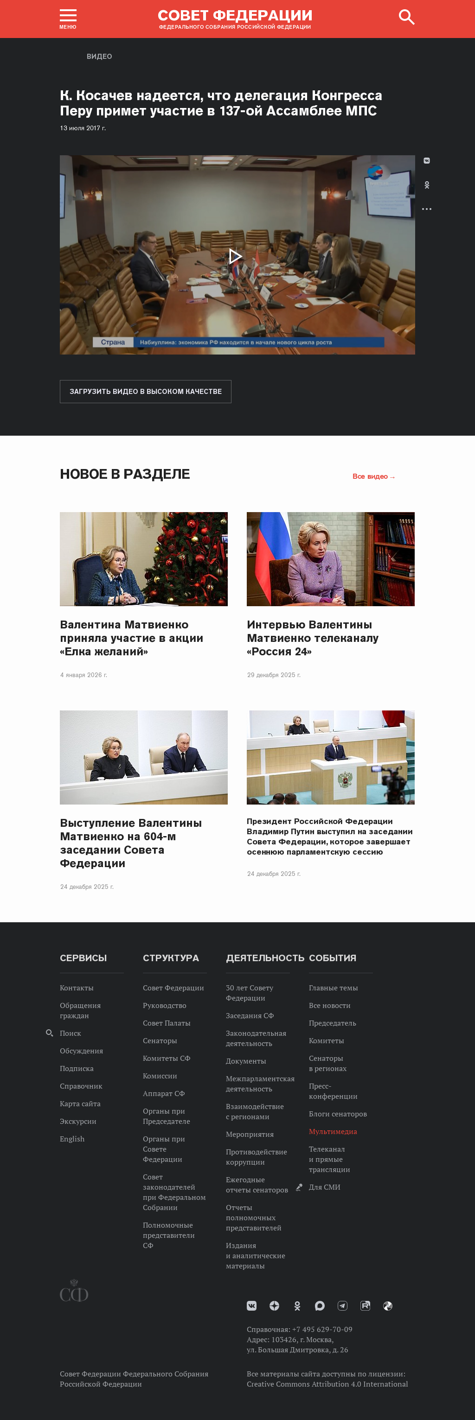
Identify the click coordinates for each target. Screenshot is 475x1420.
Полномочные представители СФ (169, 1235)
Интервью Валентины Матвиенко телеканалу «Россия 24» (313, 638)
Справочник (81, 1085)
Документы (246, 1060)
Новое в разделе (125, 473)
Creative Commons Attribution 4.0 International (327, 1383)
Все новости (330, 1005)
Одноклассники (427, 185)
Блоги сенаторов (338, 1113)
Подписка (77, 1068)
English (72, 1138)
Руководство (164, 1005)
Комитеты (326, 1040)
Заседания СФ (250, 1015)
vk (252, 1306)
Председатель (332, 1022)
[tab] (426, 192)
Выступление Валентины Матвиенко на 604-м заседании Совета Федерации (131, 843)
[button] (68, 19)
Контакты (77, 987)
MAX (320, 1306)
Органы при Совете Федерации (164, 1149)
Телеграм (342, 1306)
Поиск (70, 1033)
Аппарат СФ (164, 1093)
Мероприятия (250, 1134)
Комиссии (160, 1075)
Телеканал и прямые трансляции (329, 1159)
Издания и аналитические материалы (255, 1255)
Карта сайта (80, 1103)
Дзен (274, 1306)
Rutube (365, 1306)
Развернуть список (426, 208)
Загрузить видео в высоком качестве (146, 391)
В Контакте (427, 161)
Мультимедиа (333, 1131)
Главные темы (333, 987)
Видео (99, 56)
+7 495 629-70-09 (322, 1329)
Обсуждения (81, 1050)
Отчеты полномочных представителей (254, 1217)
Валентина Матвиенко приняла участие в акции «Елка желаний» (131, 638)
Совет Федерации (173, 987)
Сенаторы (160, 1040)
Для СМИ (324, 1187)
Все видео (370, 476)
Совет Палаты (167, 1022)
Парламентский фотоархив (387, 1306)
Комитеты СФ (167, 1058)
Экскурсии (78, 1121)
